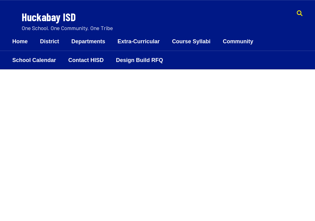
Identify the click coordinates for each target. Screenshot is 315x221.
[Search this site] (300, 13)
